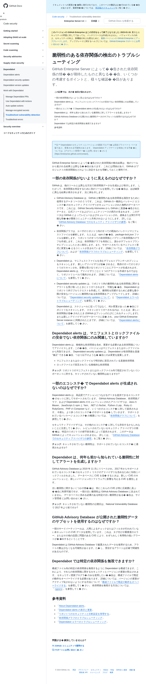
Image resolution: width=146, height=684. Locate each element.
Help (112, 670)
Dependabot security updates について (90, 297)
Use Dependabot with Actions (19, 101)
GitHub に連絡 (121, 670)
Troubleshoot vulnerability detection (23, 115)
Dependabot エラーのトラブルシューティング (82, 622)
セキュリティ (96, 670)
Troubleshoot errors (14, 119)
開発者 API (83, 672)
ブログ (105, 672)
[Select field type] (75, 21)
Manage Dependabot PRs (17, 96)
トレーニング (95, 672)
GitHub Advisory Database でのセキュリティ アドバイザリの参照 (92, 222)
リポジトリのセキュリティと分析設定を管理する (84, 614)
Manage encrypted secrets (17, 110)
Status (105, 670)
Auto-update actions (15, 106)
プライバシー (83, 670)
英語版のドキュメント (105, 8)
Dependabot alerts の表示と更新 (75, 610)
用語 (74, 670)
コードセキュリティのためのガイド (19, 133)
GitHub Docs (15, 6)
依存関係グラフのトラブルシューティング (101, 251)
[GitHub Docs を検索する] (122, 21)
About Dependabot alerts (71, 606)
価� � (132, 670)
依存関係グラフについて (122, 415)
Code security (10, 23)
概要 (111, 672)
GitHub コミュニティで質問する (68, 646)
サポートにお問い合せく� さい (67, 650)
